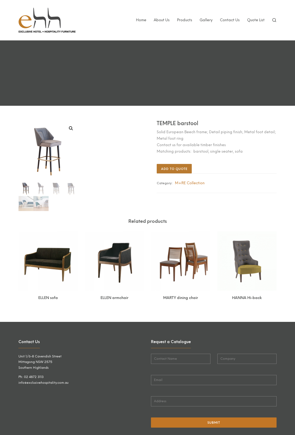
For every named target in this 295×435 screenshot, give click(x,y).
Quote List (256, 20)
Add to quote (174, 169)
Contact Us (230, 20)
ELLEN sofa (48, 298)
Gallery (206, 20)
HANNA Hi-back (247, 298)
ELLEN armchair (114, 298)
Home (141, 20)
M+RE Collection (190, 183)
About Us (162, 20)
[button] (71, 128)
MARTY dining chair (180, 298)
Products (184, 20)
